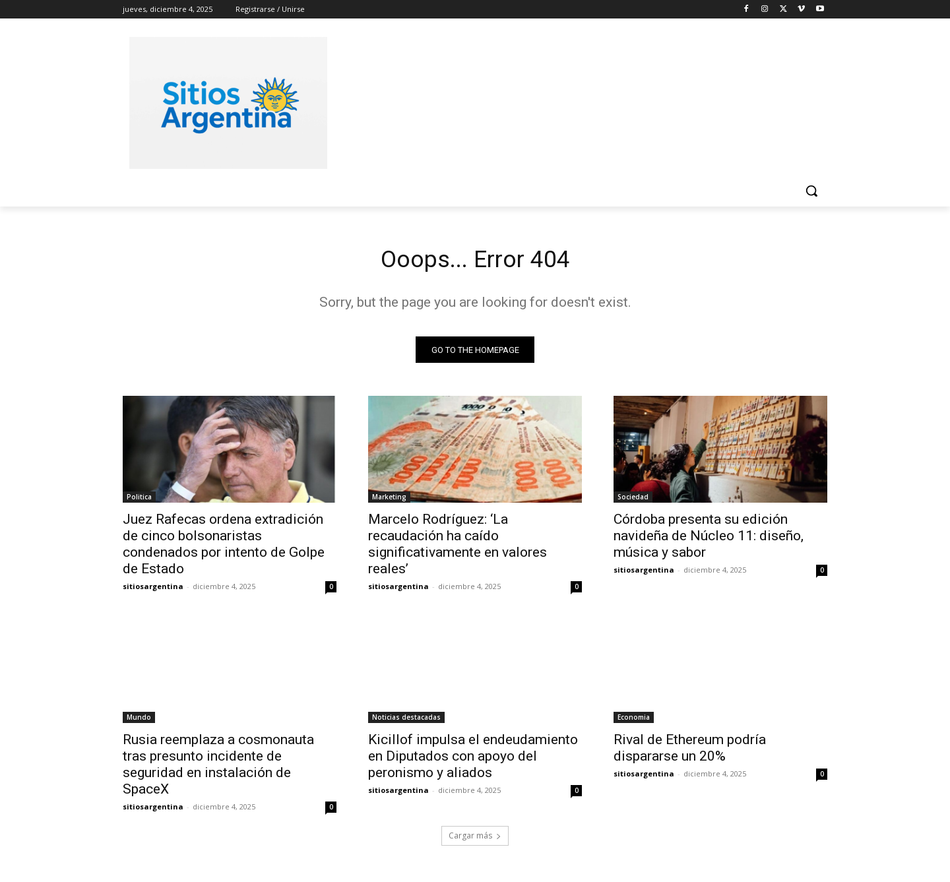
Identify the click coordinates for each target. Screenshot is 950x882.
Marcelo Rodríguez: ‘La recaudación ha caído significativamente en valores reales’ (457, 548)
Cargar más (475, 840)
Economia (634, 721)
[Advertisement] (574, 101)
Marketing (389, 501)
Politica (139, 501)
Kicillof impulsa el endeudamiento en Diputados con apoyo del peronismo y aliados (473, 760)
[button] (811, 190)
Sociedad (633, 501)
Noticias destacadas (406, 721)
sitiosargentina (153, 591)
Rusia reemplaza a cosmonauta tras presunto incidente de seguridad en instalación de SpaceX (218, 769)
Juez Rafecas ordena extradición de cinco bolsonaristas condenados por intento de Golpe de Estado (224, 548)
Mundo (139, 721)
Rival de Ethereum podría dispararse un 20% (690, 752)
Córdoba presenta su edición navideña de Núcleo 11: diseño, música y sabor (709, 540)
